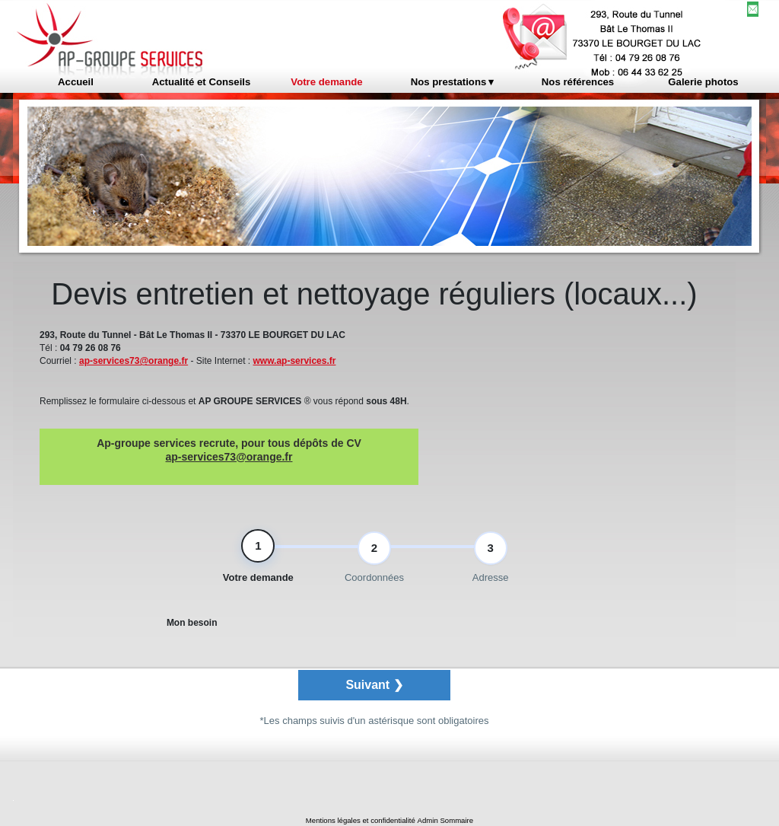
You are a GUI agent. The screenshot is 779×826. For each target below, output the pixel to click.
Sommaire (456, 820)
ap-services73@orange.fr (133, 361)
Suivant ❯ (373, 688)
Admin (428, 820)
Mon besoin (192, 626)
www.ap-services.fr (294, 361)
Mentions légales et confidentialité (360, 820)
